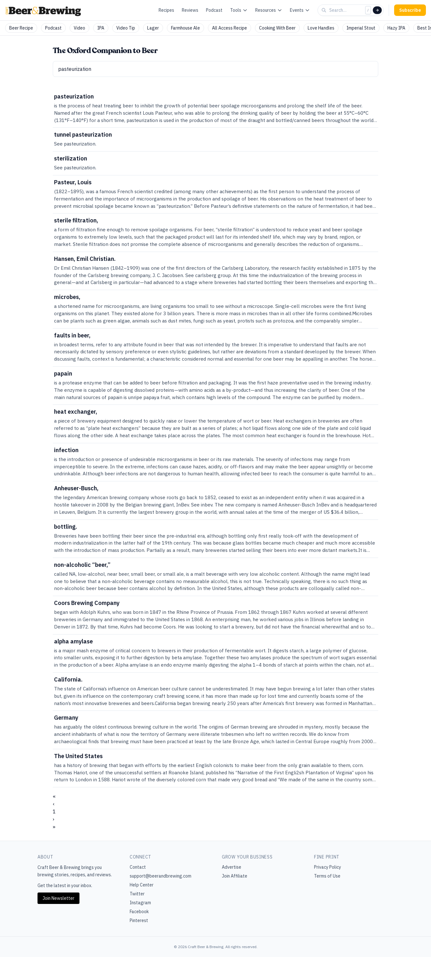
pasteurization (74, 96)
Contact (138, 867)
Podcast (214, 10)
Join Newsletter (58, 898)
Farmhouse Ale (185, 28)
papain (63, 373)
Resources (268, 10)
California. (68, 679)
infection (66, 450)
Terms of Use (327, 876)
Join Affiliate (234, 876)
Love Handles (321, 28)
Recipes (166, 10)
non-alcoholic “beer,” (82, 564)
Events (300, 10)
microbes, (67, 297)
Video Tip (125, 28)
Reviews (190, 10)
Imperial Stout (360, 28)
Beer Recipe (21, 28)
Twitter (137, 894)
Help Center (142, 885)
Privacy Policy (327, 867)
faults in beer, (72, 335)
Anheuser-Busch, (76, 488)
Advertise (231, 867)
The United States (78, 756)
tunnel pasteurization (83, 134)
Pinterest (139, 920)
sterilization (70, 158)
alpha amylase (73, 641)
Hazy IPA (396, 28)
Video (79, 28)
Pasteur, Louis (73, 182)
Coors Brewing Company (87, 603)
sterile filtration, (76, 220)
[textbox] (215, 69)
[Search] (377, 10)
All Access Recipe (229, 28)
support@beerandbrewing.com (160, 876)
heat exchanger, (75, 411)
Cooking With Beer (277, 28)
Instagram (140, 903)
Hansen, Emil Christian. (85, 258)
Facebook (139, 911)
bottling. (65, 526)
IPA (100, 28)
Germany (66, 717)
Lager (153, 28)
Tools (239, 10)
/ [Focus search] (368, 10)
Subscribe (410, 10)
